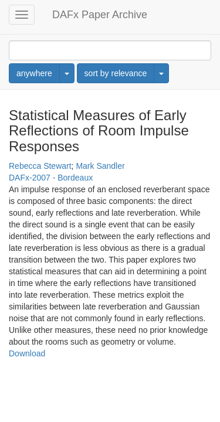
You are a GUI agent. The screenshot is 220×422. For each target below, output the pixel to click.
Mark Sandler (100, 166)
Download (27, 353)
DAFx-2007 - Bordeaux (51, 177)
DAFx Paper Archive (99, 15)
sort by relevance (115, 73)
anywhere (34, 73)
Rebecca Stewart (40, 166)
